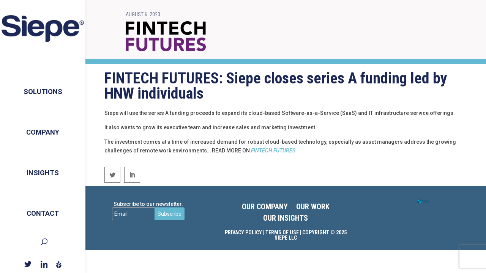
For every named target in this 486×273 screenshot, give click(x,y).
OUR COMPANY (265, 207)
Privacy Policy (243, 232)
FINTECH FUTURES (273, 150)
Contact (43, 213)
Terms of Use (282, 232)
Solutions (43, 86)
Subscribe (169, 214)
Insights (43, 171)
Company (42, 128)
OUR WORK (313, 207)
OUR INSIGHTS (285, 219)
